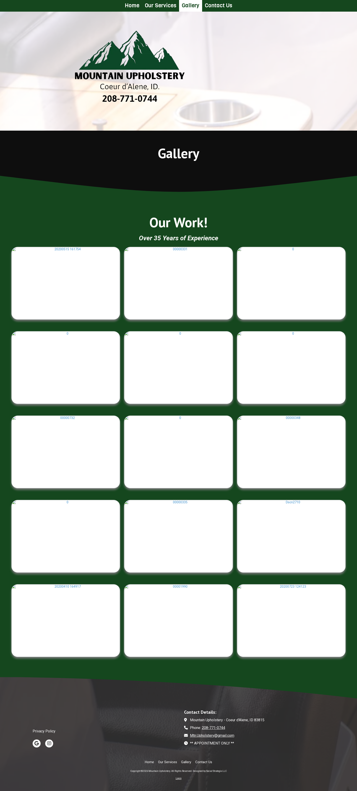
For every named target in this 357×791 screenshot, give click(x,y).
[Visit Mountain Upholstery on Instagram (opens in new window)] (49, 743)
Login (179, 778)
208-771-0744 (213, 728)
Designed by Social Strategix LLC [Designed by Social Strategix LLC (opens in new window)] (210, 771)
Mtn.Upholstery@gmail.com (212, 735)
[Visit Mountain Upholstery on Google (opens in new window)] (37, 743)
